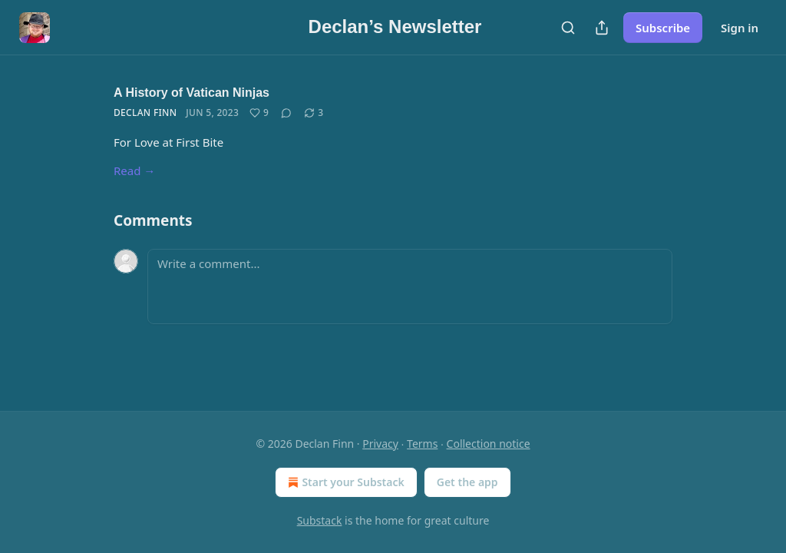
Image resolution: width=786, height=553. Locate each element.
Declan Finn (145, 112)
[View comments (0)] (286, 113)
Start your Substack (344, 482)
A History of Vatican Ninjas (191, 92)
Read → (134, 170)
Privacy (380, 443)
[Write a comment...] (409, 286)
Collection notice (488, 443)
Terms (422, 443)
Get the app (467, 482)
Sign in (739, 27)
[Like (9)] (259, 113)
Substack (319, 520)
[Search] (568, 27)
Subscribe (663, 27)
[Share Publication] (601, 27)
